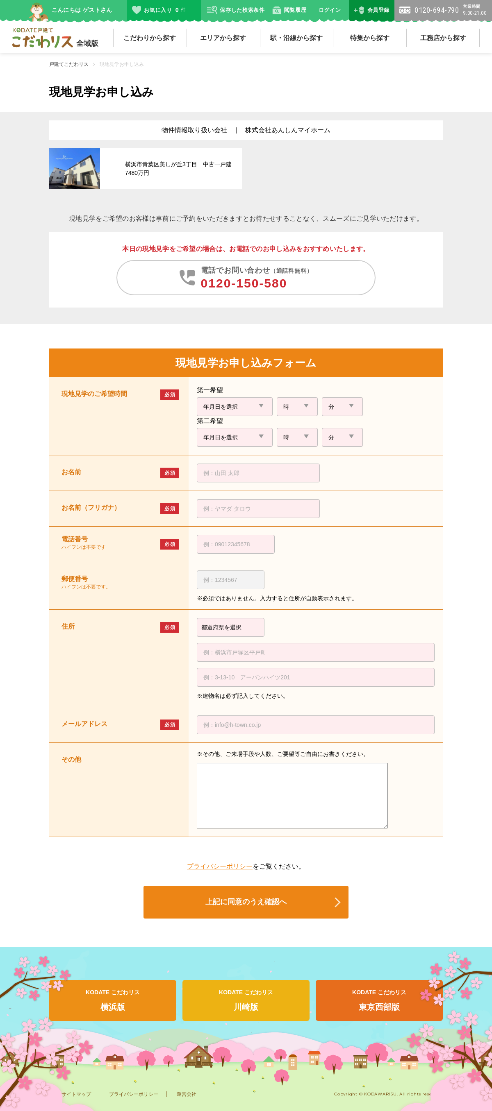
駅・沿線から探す (296, 37)
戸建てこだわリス (69, 64)
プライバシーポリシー (220, 866)
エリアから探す (223, 37)
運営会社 (186, 1094)
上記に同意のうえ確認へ (246, 902)
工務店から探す (443, 37)
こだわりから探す (149, 37)
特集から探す (370, 37)
